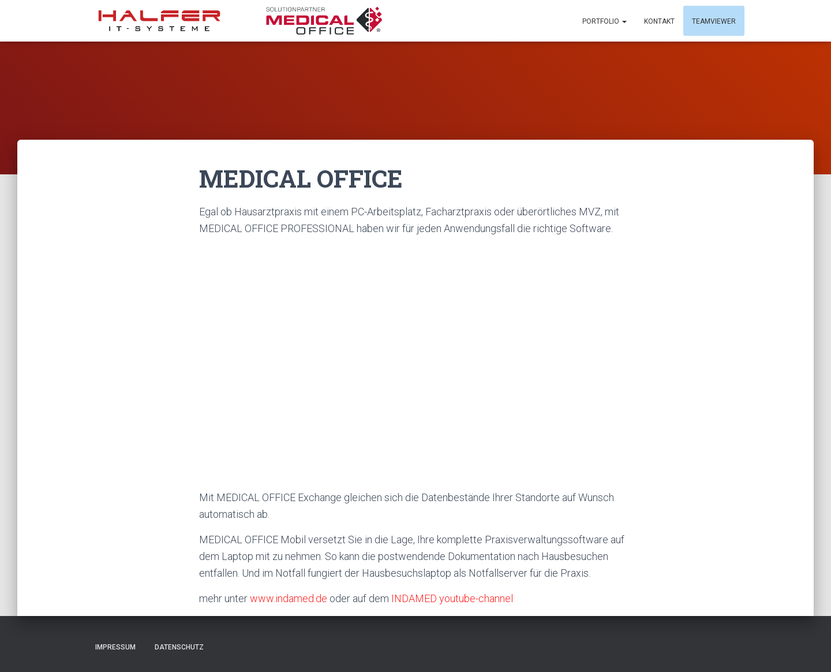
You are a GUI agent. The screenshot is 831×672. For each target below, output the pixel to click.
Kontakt (659, 21)
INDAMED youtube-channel (453, 598)
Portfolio (604, 21)
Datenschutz (179, 647)
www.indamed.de (288, 598)
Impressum (115, 647)
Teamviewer (714, 21)
